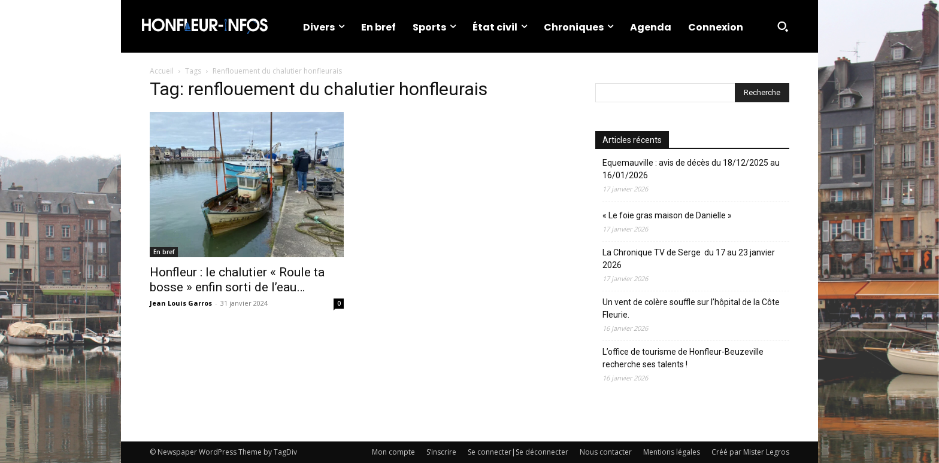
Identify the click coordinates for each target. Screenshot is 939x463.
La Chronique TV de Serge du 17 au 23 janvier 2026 (688, 259)
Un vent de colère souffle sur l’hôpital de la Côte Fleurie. (691, 308)
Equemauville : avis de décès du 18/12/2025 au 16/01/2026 (691, 169)
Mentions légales (671, 452)
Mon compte (393, 452)
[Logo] (205, 26)
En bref (163, 252)
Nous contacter (606, 452)
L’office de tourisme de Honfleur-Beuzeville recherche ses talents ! (683, 358)
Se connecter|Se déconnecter (518, 452)
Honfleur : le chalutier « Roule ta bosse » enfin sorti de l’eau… (237, 279)
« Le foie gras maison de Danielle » (667, 215)
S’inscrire (441, 452)
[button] (782, 26)
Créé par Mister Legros (750, 452)
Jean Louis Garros (181, 302)
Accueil (162, 71)
